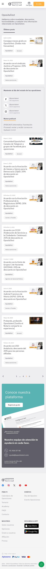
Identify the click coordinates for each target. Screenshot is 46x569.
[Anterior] (3, 376)
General (19, 51)
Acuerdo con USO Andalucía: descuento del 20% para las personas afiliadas (15, 350)
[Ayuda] (41, 564)
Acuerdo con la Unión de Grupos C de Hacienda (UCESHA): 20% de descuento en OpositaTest (15, 266)
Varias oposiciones (10, 80)
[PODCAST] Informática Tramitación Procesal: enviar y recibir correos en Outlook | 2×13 (18, 127)
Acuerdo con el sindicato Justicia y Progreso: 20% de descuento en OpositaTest (15, 67)
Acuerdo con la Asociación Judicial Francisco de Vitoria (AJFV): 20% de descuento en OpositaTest (15, 295)
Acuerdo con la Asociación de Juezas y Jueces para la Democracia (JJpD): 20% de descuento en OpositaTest (15, 171)
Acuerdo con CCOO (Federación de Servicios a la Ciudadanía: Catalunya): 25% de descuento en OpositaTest (15, 235)
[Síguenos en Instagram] (23, 111)
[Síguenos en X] (23, 105)
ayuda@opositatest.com (19, 455)
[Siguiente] (42, 376)
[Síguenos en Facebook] (23, 99)
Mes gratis (29, 4)
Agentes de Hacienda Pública (14, 279)
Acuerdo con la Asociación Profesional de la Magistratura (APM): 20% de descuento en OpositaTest (15, 203)
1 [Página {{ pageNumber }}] (16, 376)
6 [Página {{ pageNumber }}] (29, 376)
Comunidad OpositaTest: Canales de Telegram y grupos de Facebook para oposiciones (15, 145)
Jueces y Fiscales (10, 217)
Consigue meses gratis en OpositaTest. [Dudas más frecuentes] (15, 43)
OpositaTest (8, 51)
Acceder (39, 4)
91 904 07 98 (15, 451)
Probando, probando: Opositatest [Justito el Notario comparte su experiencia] (13, 325)
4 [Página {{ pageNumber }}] (23, 376)
